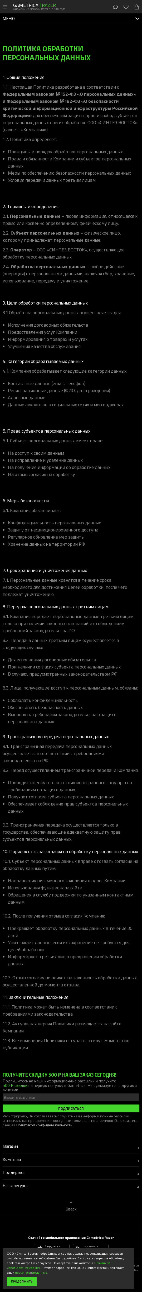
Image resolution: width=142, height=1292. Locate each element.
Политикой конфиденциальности (44, 1124)
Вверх (71, 1209)
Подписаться (71, 1108)
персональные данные (31, 1272)
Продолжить (22, 1281)
